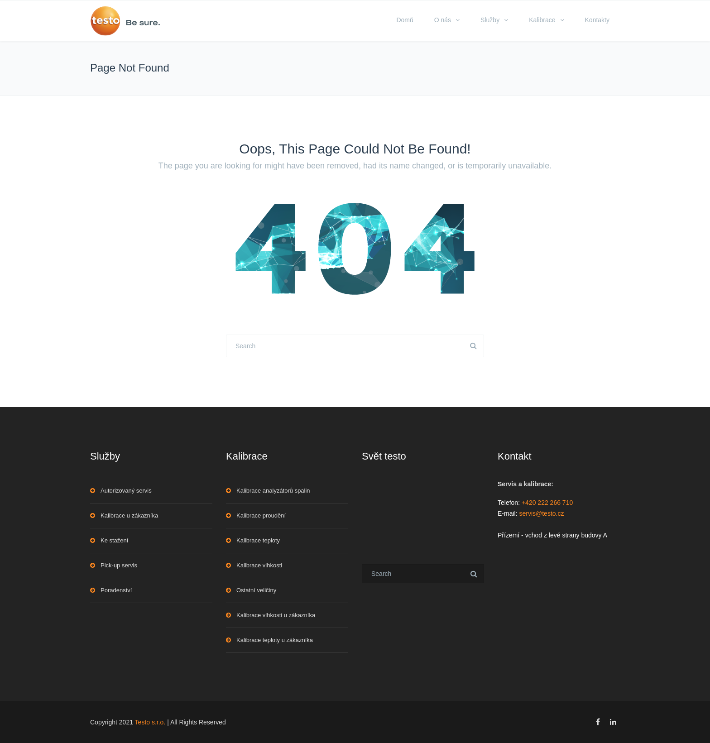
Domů (404, 20)
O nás (442, 20)
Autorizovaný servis (126, 490)
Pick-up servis (119, 565)
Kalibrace (542, 20)
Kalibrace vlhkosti (259, 565)
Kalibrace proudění (261, 515)
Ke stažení (114, 540)
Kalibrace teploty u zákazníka (274, 640)
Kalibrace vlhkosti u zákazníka (275, 615)
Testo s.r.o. (150, 722)
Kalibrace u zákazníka (129, 515)
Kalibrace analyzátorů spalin (273, 490)
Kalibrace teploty (258, 540)
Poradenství (116, 590)
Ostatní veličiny (256, 590)
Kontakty (597, 20)
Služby (489, 20)
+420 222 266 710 (547, 502)
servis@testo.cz (541, 513)
